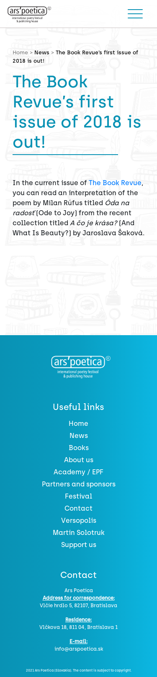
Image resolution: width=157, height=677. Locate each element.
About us (78, 460)
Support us (78, 545)
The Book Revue (115, 183)
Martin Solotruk (79, 533)
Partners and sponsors (79, 484)
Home (78, 424)
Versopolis (78, 520)
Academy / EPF (78, 472)
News (41, 52)
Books (79, 448)
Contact (78, 508)
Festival (78, 496)
